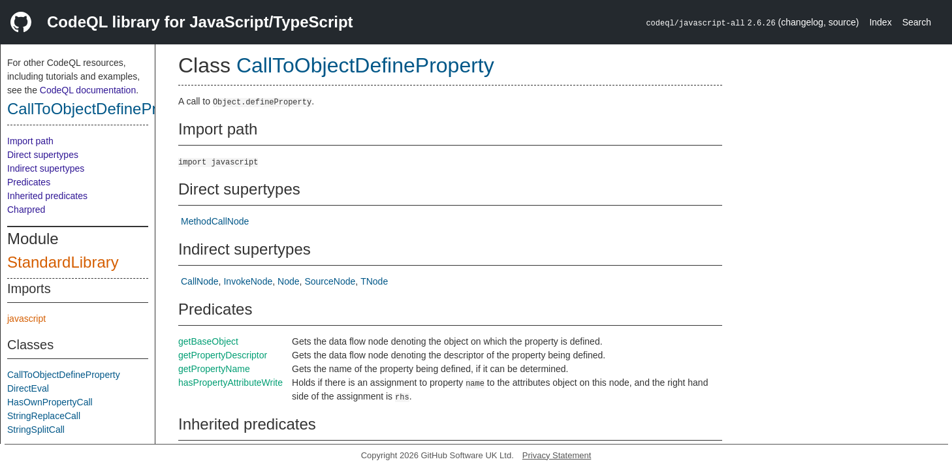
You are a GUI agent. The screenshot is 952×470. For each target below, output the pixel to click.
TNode (374, 281)
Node (288, 281)
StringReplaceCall (43, 416)
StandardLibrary (63, 262)
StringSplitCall (36, 429)
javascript (26, 318)
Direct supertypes (42, 154)
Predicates (28, 182)
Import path (30, 141)
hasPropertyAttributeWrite (230, 382)
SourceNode (329, 281)
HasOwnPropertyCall (50, 402)
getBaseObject (208, 341)
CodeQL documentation (88, 90)
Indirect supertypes (45, 168)
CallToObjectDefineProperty (103, 109)
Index (880, 22)
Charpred (26, 209)
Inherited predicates (47, 196)
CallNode (200, 281)
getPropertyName (214, 369)
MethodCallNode (215, 221)
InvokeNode (247, 281)
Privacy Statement (557, 455)
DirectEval (28, 388)
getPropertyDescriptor (222, 355)
